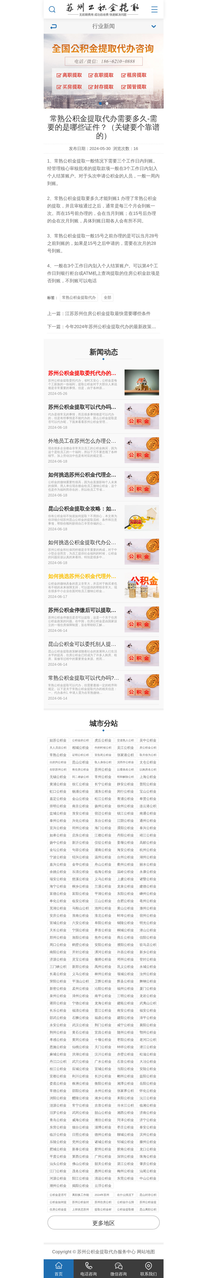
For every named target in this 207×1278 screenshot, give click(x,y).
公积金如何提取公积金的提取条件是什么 (58, 1203)
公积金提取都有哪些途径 (125, 1210)
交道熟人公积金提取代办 (125, 741)
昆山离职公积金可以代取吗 (148, 1210)
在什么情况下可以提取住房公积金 (125, 1195)
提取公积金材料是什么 (103, 1210)
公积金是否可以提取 (58, 1195)
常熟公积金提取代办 (79, 297)
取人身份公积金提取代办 (103, 763)
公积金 (112, 175)
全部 (107, 297)
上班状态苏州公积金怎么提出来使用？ (80, 1210)
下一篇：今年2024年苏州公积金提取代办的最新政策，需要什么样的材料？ (122, 326)
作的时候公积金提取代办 (103, 748)
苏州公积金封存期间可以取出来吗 (80, 1203)
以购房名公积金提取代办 (148, 770)
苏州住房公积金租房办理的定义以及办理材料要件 (103, 1203)
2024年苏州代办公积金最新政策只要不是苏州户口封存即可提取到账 (103, 1195)
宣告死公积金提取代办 (103, 755)
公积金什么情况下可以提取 (125, 1203)
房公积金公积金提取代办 (148, 748)
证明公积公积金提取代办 (80, 755)
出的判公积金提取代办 (58, 763)
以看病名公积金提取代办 (125, 770)
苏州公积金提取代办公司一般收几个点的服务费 (148, 1203)
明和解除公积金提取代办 (125, 777)
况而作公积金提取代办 (125, 763)
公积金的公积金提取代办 (80, 741)
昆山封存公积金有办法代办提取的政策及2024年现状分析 (148, 1195)
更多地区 (103, 1223)
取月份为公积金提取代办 (148, 755)
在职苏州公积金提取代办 (58, 770)
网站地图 (146, 1251)
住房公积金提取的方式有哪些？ (58, 1210)
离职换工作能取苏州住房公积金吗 (80, 1195)
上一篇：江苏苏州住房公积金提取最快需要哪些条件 (99, 313)
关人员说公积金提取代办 (58, 748)
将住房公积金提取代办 (80, 770)
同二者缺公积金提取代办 (80, 777)
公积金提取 (74, 160)
